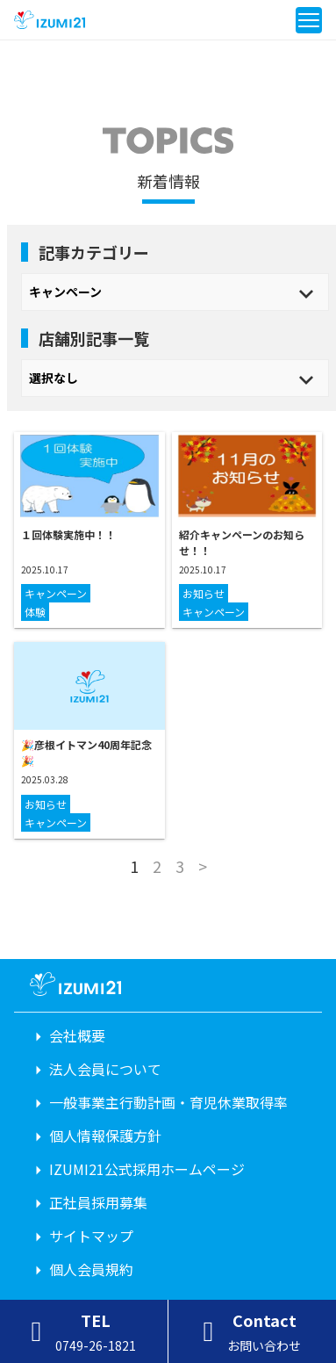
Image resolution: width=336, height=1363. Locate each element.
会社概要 (77, 1035)
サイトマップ (91, 1235)
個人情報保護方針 (105, 1135)
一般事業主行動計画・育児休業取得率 (168, 1102)
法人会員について (105, 1068)
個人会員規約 (91, 1269)
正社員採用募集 (98, 1202)
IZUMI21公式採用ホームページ (147, 1168)
